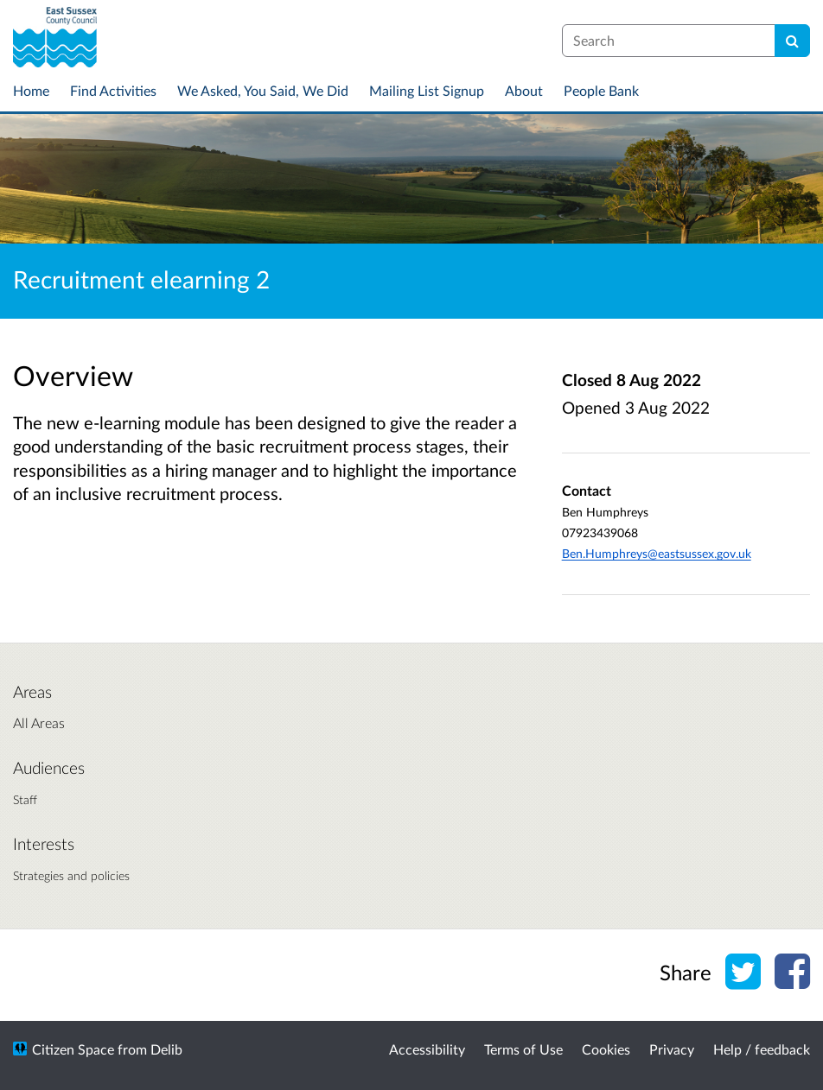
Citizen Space (73, 1049)
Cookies (606, 1049)
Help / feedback (761, 1049)
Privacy (671, 1049)
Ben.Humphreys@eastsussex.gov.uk (656, 553)
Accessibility (427, 1049)
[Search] (792, 40)
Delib (166, 1049)
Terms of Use (523, 1049)
